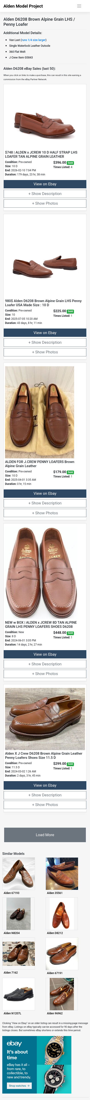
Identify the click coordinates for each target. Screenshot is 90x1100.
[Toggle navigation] (79, 6)
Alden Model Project (23, 6)
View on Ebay (45, 184)
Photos (52, 203)
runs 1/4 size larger (34, 40)
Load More (45, 834)
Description (52, 193)
